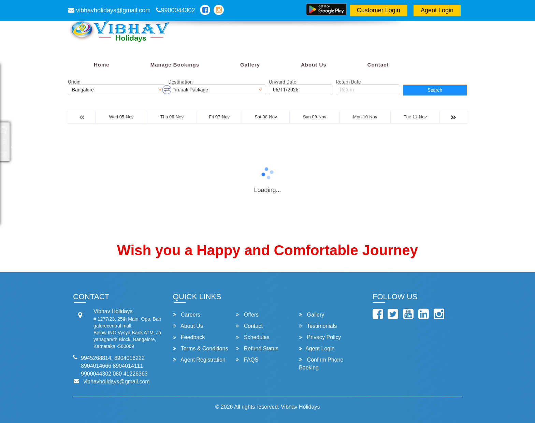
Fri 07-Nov (219, 116)
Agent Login (437, 10)
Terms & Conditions (200, 348)
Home (102, 65)
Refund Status (257, 348)
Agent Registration (199, 360)
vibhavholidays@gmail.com (109, 10)
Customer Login (378, 10)
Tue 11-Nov (415, 116)
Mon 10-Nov (365, 116)
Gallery (250, 65)
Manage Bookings (174, 65)
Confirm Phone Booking (321, 363)
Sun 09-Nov (315, 116)
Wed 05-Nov (121, 116)
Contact (378, 65)
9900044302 (175, 10)
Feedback (189, 337)
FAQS (247, 360)
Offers (247, 315)
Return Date (348, 81)
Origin (74, 81)
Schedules (252, 337)
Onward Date (282, 81)
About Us (314, 65)
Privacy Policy (320, 337)
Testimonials (318, 326)
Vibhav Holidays (300, 407)
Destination (181, 81)
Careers (186, 315)
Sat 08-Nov (266, 116)
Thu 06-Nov (172, 116)
